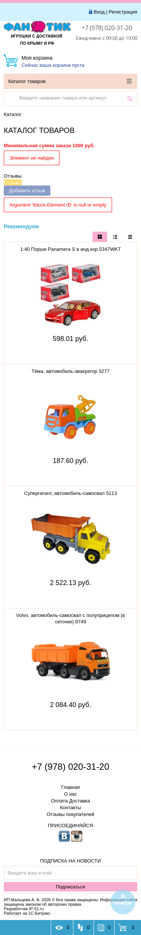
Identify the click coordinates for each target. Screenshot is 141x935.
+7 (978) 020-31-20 (107, 28)
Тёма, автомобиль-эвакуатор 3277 (71, 371)
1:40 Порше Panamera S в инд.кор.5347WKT (70, 249)
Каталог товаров (70, 81)
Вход (99, 12)
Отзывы (13, 176)
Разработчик (24, 908)
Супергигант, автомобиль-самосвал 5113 (70, 493)
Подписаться (70, 887)
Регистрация (123, 12)
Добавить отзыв (27, 190)
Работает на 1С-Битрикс (27, 913)
